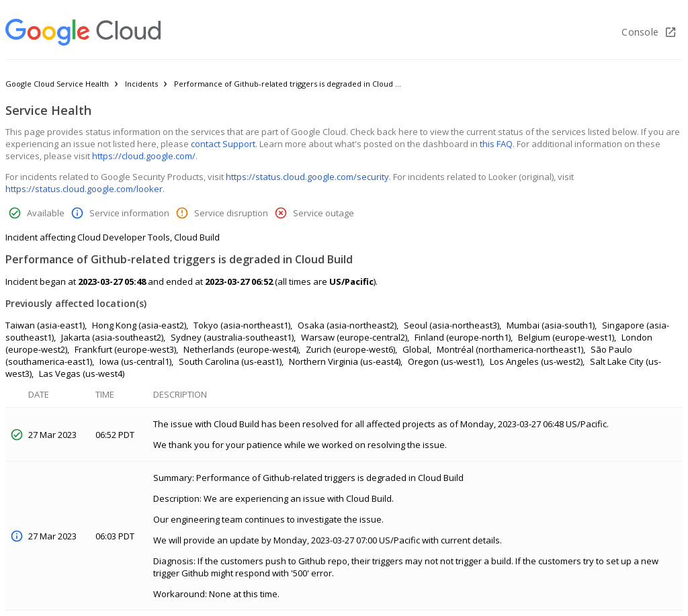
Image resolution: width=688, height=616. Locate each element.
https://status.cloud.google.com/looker (84, 189)
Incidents (141, 84)
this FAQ (496, 144)
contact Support (223, 144)
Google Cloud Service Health (57, 84)
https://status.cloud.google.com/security (307, 177)
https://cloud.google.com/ (144, 156)
